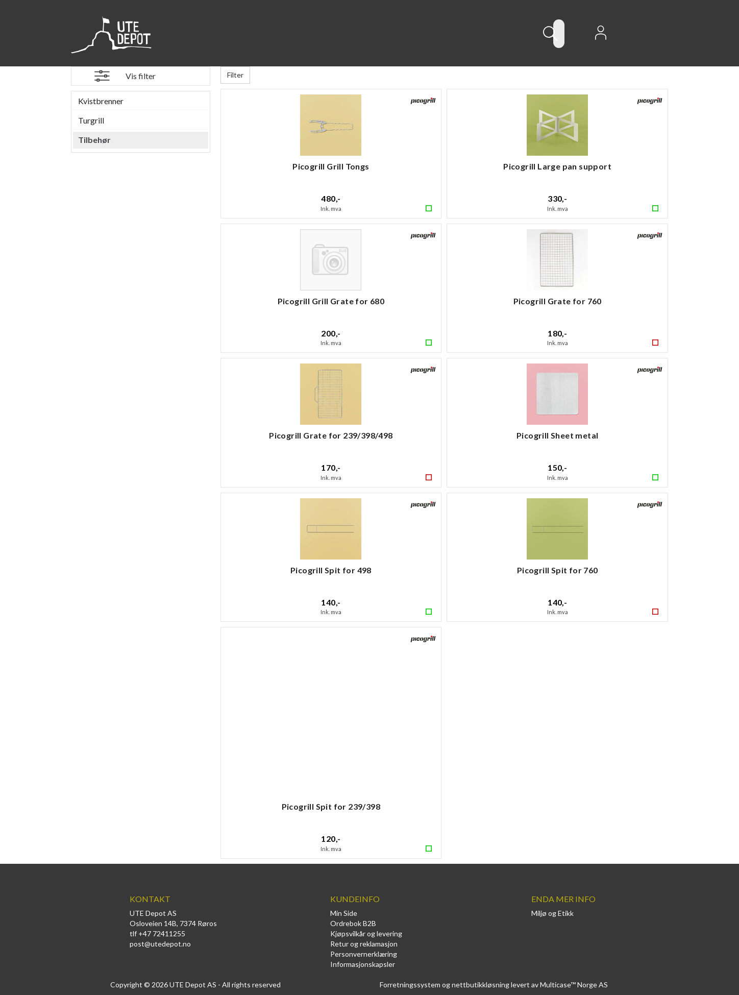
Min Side (343, 913)
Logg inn (600, 35)
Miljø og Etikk (552, 913)
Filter (235, 74)
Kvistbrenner (101, 101)
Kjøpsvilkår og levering (366, 933)
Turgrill (91, 120)
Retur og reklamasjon (364, 943)
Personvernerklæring (363, 954)
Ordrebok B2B (353, 923)
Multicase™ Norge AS (574, 984)
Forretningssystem (410, 984)
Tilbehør (94, 139)
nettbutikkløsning (480, 984)
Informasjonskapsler (362, 964)
